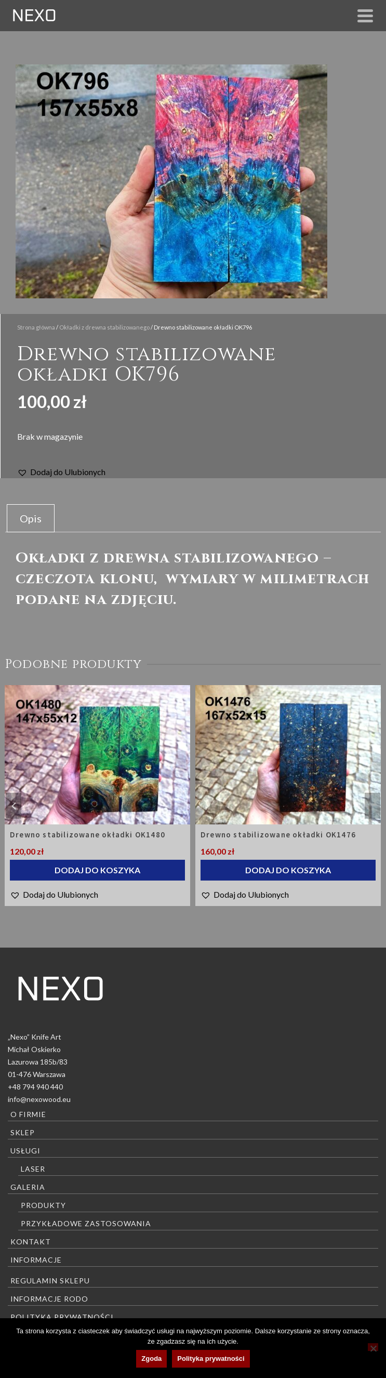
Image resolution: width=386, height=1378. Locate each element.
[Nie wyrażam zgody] (373, 1347)
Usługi (25, 1150)
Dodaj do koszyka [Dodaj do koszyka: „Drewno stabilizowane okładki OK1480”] (97, 870)
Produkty (43, 1205)
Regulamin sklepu (50, 1280)
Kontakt (30, 1241)
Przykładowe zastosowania (86, 1223)
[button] (61, 472)
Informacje (36, 1259)
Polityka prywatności (62, 1317)
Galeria (27, 1187)
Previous (13, 806)
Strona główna (36, 327)
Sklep (22, 1132)
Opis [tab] (31, 518)
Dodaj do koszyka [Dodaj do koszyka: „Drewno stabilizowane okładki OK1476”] (288, 870)
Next (372, 806)
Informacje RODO (49, 1298)
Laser (33, 1168)
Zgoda (151, 1358)
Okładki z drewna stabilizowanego (104, 327)
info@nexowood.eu (39, 1099)
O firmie (28, 1114)
